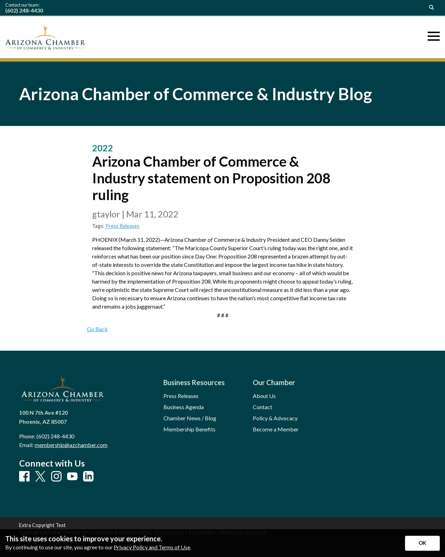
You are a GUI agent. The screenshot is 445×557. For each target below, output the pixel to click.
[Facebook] (24, 476)
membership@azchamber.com (71, 444)
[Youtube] (72, 476)
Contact (262, 407)
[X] (40, 477)
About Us (264, 396)
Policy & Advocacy (275, 418)
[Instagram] (56, 476)
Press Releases (122, 226)
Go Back (97, 329)
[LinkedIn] (88, 476)
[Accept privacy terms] (422, 543)
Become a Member (276, 429)
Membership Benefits (189, 429)
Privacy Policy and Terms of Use (152, 547)
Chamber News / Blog (189, 418)
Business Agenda (183, 407)
